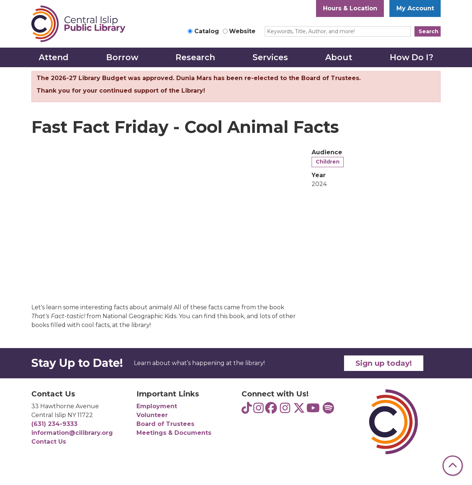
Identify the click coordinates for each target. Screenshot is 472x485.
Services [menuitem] (270, 57)
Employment (156, 406)
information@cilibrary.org (72, 432)
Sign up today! (383, 363)
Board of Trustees (165, 423)
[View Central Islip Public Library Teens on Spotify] (328, 410)
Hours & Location (350, 8)
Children (328, 161)
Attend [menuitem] (54, 57)
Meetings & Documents (173, 432)
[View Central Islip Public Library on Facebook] (271, 410)
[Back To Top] (452, 465)
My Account (415, 8)
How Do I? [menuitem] (411, 57)
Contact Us (48, 441)
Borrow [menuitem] (122, 57)
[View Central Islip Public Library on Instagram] (285, 410)
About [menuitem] (338, 57)
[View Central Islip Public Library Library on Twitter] (299, 410)
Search (428, 31)
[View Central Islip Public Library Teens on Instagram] (258, 410)
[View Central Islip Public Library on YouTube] (313, 410)
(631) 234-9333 (54, 423)
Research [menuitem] (195, 57)
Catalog (206, 31)
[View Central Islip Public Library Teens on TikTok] (247, 410)
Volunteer (152, 415)
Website (242, 31)
